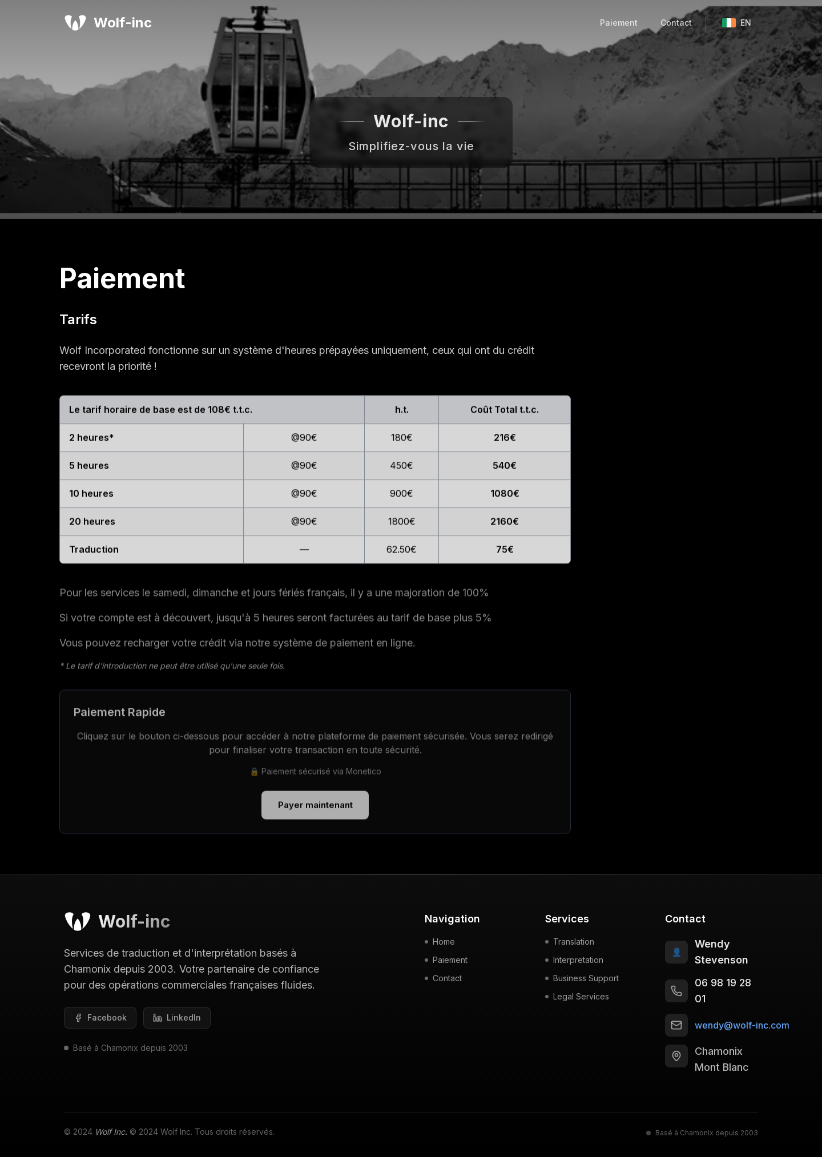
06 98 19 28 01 (723, 994)
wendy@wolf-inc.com (742, 1028)
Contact (676, 22)
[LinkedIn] (177, 1021)
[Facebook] (100, 1021)
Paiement (619, 22)
